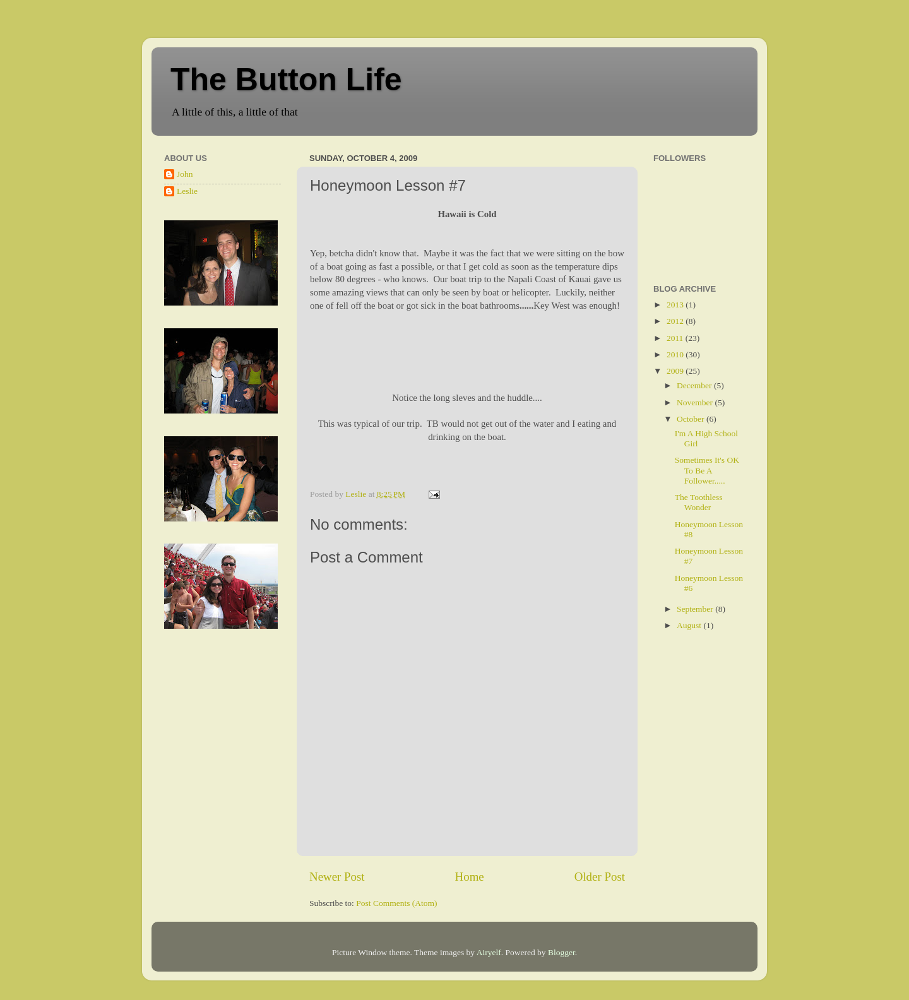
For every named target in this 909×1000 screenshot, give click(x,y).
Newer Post (337, 876)
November (696, 402)
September (696, 609)
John (185, 174)
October (691, 419)
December (695, 385)
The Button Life (286, 79)
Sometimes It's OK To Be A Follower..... (707, 470)
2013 (676, 304)
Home (469, 876)
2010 (676, 354)
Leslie (187, 191)
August (690, 625)
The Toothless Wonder (699, 502)
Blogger (561, 952)
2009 (676, 371)
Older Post (599, 876)
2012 (676, 321)
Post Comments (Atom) (396, 903)
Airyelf (489, 952)
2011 (676, 338)
